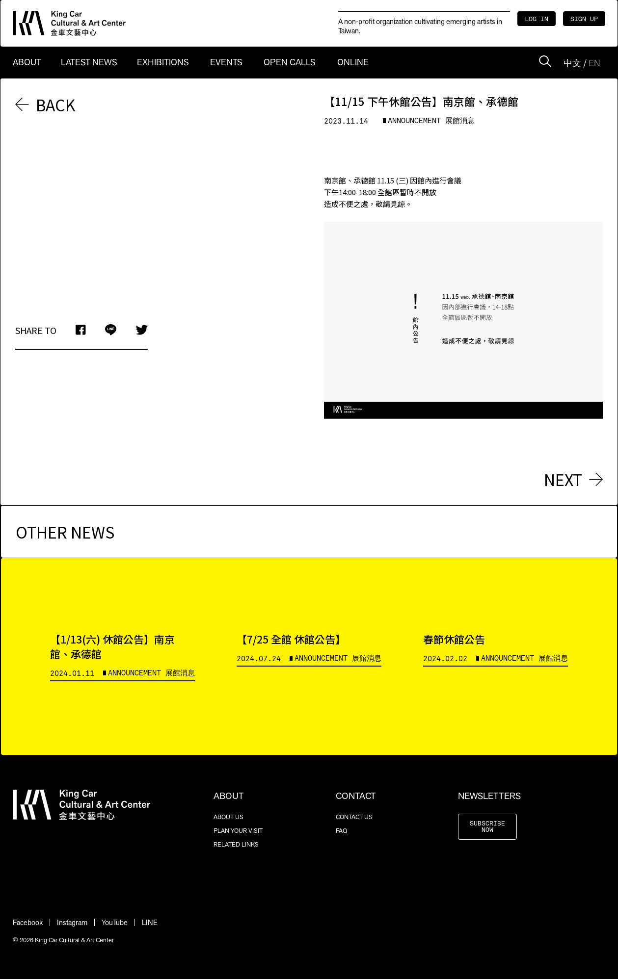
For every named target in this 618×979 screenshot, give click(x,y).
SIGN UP (584, 19)
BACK (45, 104)
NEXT (573, 479)
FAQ (341, 830)
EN (594, 63)
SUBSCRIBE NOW (487, 827)
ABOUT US (228, 817)
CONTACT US (354, 817)
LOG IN (536, 19)
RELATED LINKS (236, 844)
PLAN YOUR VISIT (238, 830)
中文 (572, 63)
